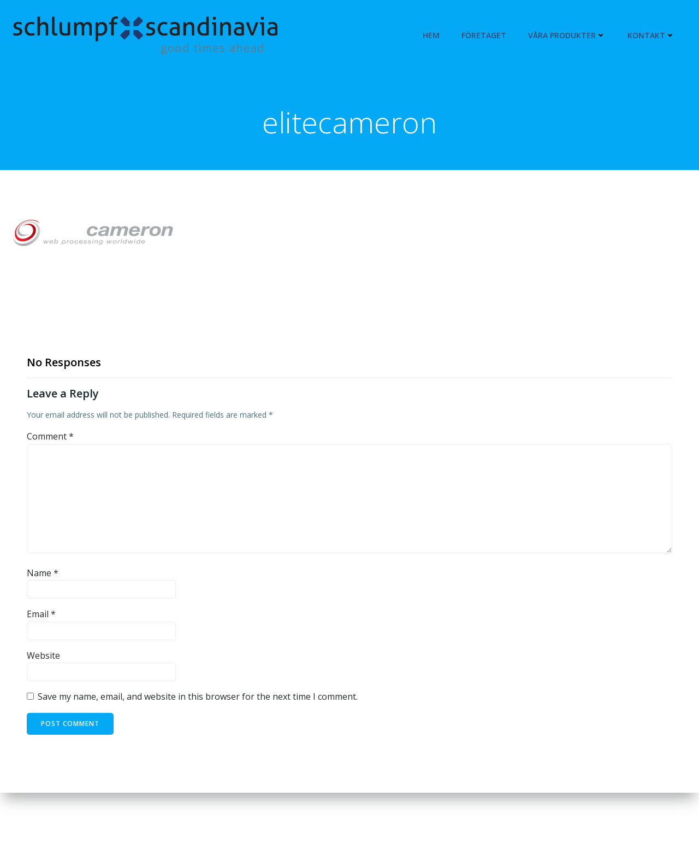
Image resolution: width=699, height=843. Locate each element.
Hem (431, 35)
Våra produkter (567, 35)
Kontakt (651, 35)
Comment (50, 436)
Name (42, 573)
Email (41, 614)
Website (43, 655)
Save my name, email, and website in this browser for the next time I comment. (198, 696)
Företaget (483, 35)
